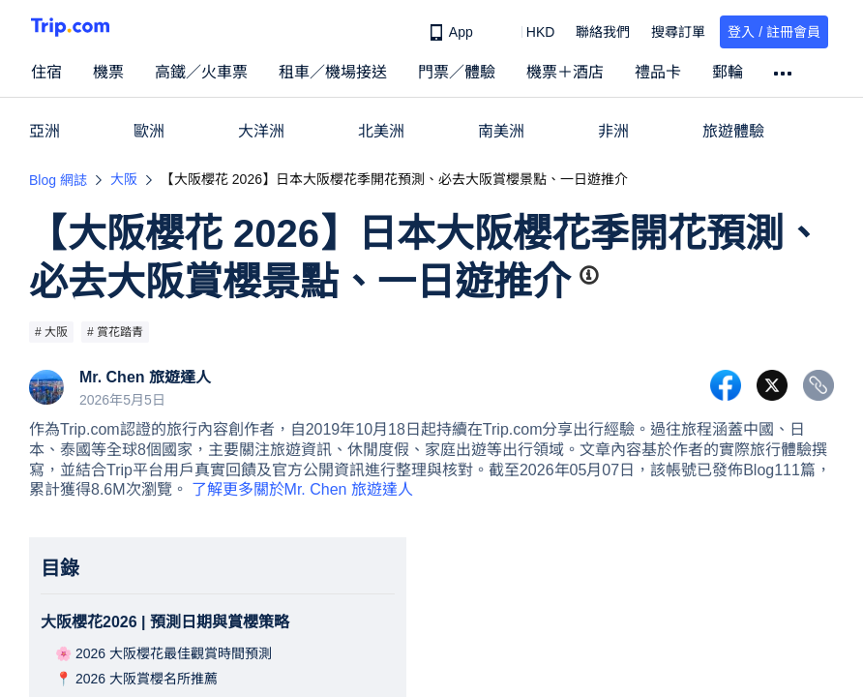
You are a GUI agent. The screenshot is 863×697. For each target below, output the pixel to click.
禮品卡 (658, 72)
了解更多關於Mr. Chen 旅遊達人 (302, 489)
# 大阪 (51, 332)
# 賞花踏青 (115, 332)
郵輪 (727, 72)
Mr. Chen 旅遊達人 (145, 377)
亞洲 (44, 131)
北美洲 (381, 131)
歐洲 (149, 131)
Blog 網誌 (58, 180)
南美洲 (501, 131)
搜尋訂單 (678, 32)
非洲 (613, 131)
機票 (108, 72)
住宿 (46, 72)
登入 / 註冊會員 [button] (774, 32)
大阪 (123, 179)
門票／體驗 (456, 72)
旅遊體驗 (733, 131)
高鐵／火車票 (201, 72)
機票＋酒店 (565, 72)
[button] (526, 31)
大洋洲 (261, 131)
